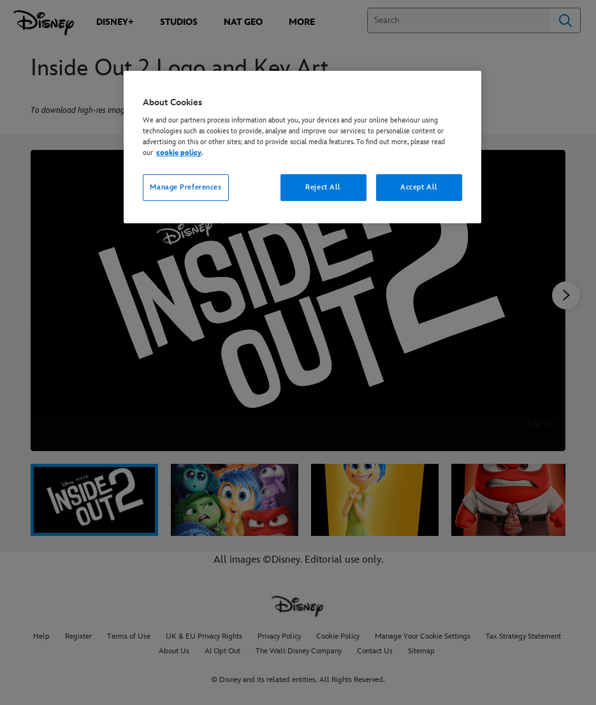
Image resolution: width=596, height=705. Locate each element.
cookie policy (178, 153)
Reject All (323, 187)
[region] (302, 147)
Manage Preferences (185, 187)
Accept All (419, 187)
